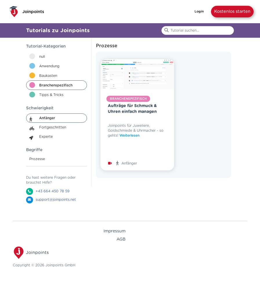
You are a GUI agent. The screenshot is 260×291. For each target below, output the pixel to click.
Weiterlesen (129, 135)
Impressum (114, 231)
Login (199, 11)
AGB (121, 239)
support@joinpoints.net (56, 199)
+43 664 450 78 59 (53, 191)
